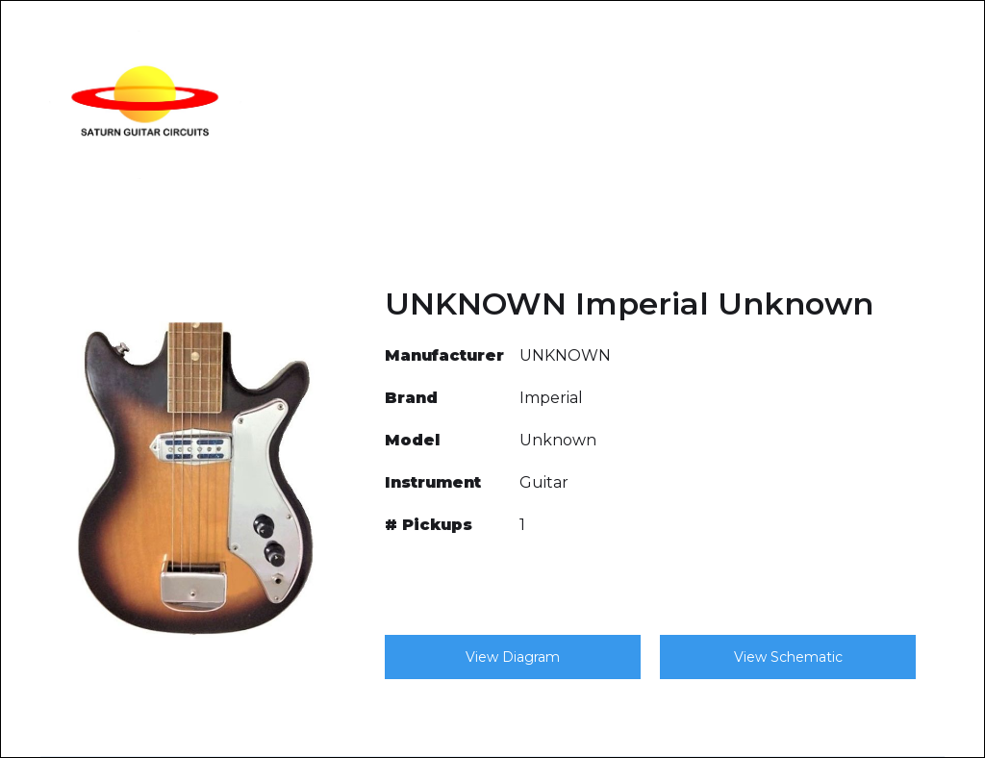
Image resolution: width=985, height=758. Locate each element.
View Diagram (513, 657)
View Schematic (788, 657)
